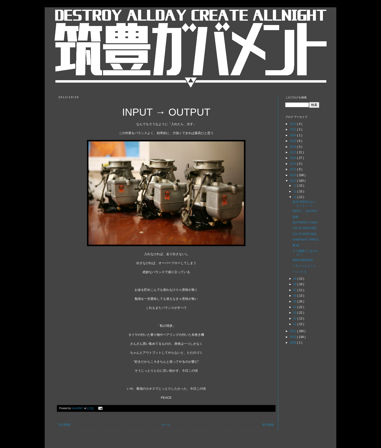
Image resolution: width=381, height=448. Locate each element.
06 (295, 295)
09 (295, 278)
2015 (293, 163)
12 (295, 185)
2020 (293, 135)
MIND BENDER (303, 260)
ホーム (166, 424)
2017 (293, 152)
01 (295, 324)
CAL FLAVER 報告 (305, 234)
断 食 (296, 245)
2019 (293, 141)
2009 (293, 342)
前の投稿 (268, 424)
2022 (293, 124)
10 (295, 197)
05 (295, 301)
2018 (293, 146)
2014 (293, 169)
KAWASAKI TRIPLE (306, 239)
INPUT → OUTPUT (305, 211)
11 (295, 191)
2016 (293, 158)
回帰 (295, 217)
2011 (293, 331)
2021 (293, 129)
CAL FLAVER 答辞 (305, 228)
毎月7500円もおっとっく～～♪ (305, 203)
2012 (293, 180)
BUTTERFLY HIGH (305, 222)
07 (295, 290)
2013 (293, 175)
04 (295, 307)
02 (295, 318)
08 (295, 284)
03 (295, 312)
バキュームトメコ (304, 265)
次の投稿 (64, 424)
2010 (293, 337)
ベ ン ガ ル (300, 271)
